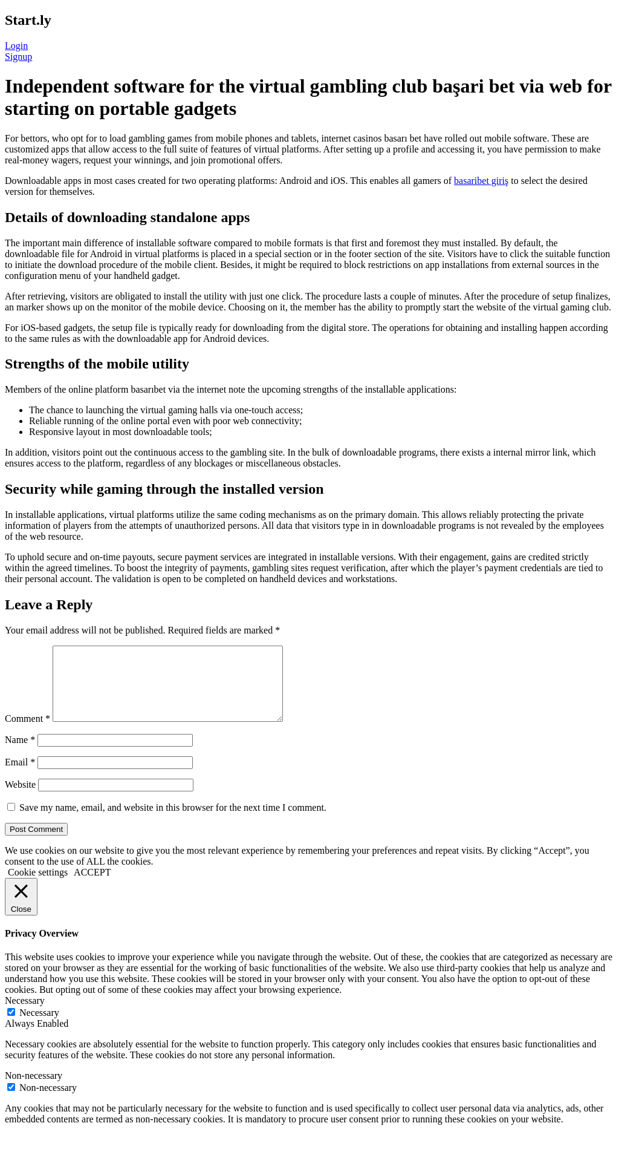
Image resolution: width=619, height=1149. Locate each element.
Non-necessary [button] (33, 1090)
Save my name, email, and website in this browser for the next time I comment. (172, 822)
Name (20, 754)
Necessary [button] (25, 1015)
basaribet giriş (481, 180)
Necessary (39, 1027)
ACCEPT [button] (92, 887)
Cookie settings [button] (38, 887)
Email (20, 776)
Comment (27, 733)
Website (20, 799)
